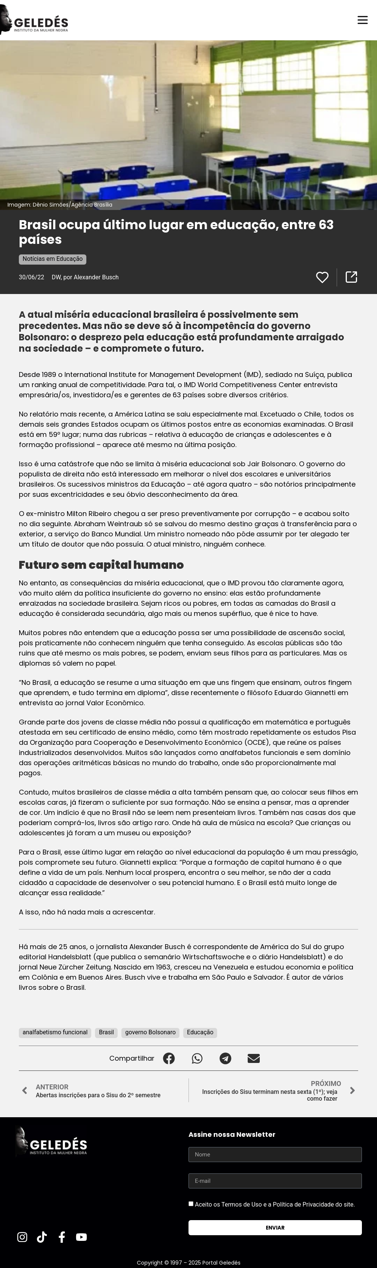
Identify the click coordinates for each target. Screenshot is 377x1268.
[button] (169, 1058)
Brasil (106, 1032)
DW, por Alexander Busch (85, 277)
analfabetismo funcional (55, 1032)
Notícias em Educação (53, 258)
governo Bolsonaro (150, 1032)
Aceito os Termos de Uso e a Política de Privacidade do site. (275, 1204)
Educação (200, 1032)
